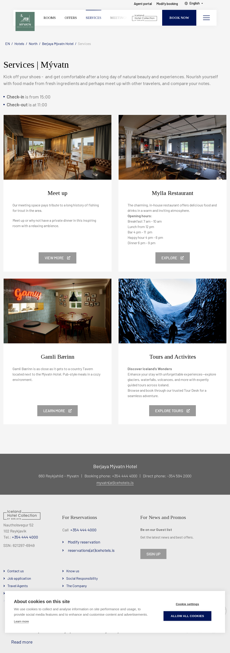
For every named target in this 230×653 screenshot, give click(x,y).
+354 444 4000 (25, 536)
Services (84, 43)
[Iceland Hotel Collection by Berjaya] (145, 21)
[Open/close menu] (206, 21)
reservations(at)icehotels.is (91, 550)
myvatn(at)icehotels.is (115, 482)
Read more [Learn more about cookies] (22, 641)
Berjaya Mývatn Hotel (57, 43)
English (201, 7)
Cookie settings (189, 604)
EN (7, 43)
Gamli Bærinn (57, 356)
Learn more (21, 621)
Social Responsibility (82, 578)
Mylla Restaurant (172, 193)
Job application (19, 578)
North (33, 43)
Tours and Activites (172, 356)
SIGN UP (153, 553)
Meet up (57, 193)
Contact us (15, 571)
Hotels (19, 43)
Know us (72, 571)
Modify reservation (84, 541)
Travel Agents (17, 586)
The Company (76, 586)
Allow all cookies (189, 616)
